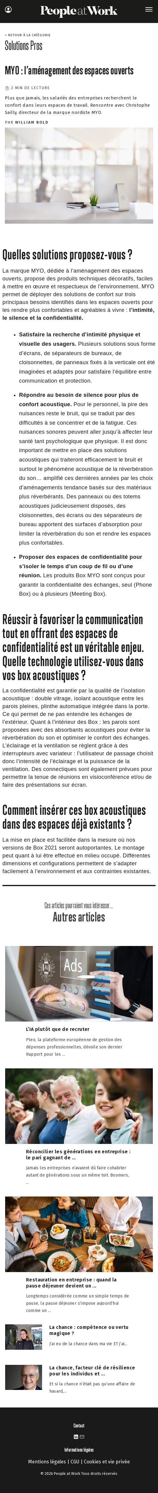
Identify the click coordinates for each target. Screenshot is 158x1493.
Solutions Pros (23, 45)
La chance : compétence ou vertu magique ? (88, 1330)
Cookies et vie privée (107, 1462)
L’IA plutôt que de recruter (58, 1029)
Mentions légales (47, 1462)
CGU (75, 1462)
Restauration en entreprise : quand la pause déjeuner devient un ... (71, 1282)
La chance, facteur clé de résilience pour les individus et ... (92, 1370)
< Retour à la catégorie (28, 35)
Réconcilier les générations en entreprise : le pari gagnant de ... (78, 1154)
